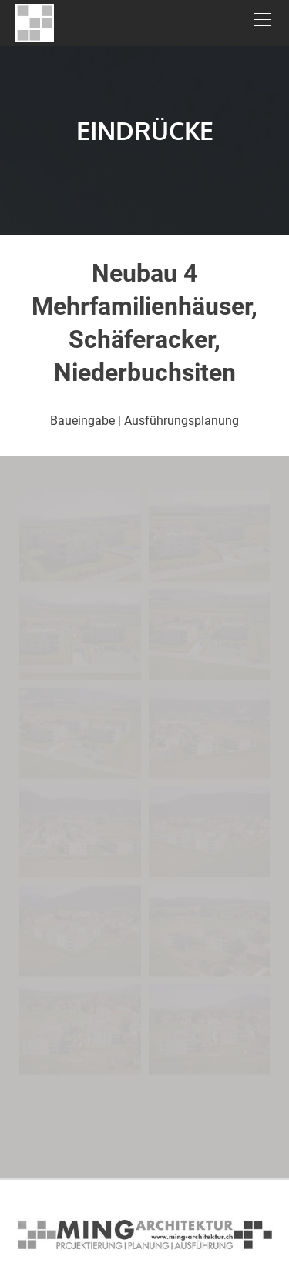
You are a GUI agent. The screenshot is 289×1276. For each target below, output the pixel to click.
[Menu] (262, 23)
